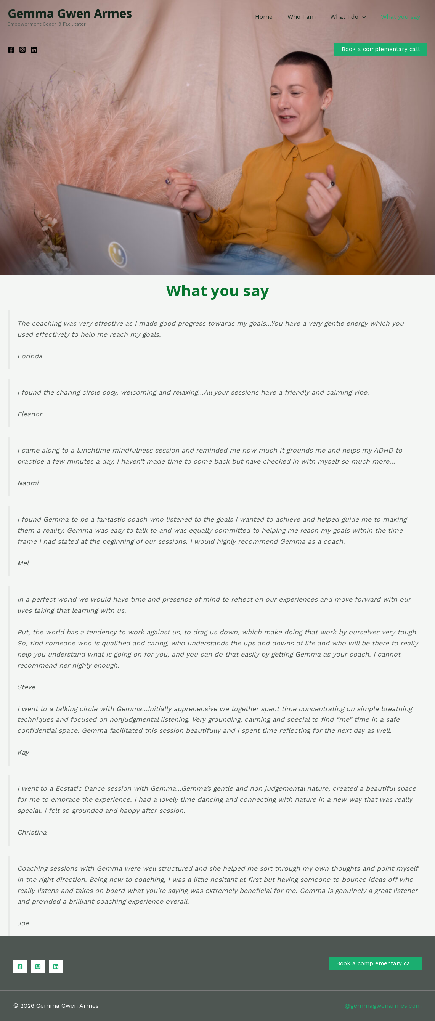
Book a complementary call (375, 963)
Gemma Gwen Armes (70, 13)
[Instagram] (22, 49)
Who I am (308, 16)
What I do (352, 17)
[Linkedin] (33, 49)
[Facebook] (11, 49)
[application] (366, 17)
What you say (401, 16)
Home (272, 16)
